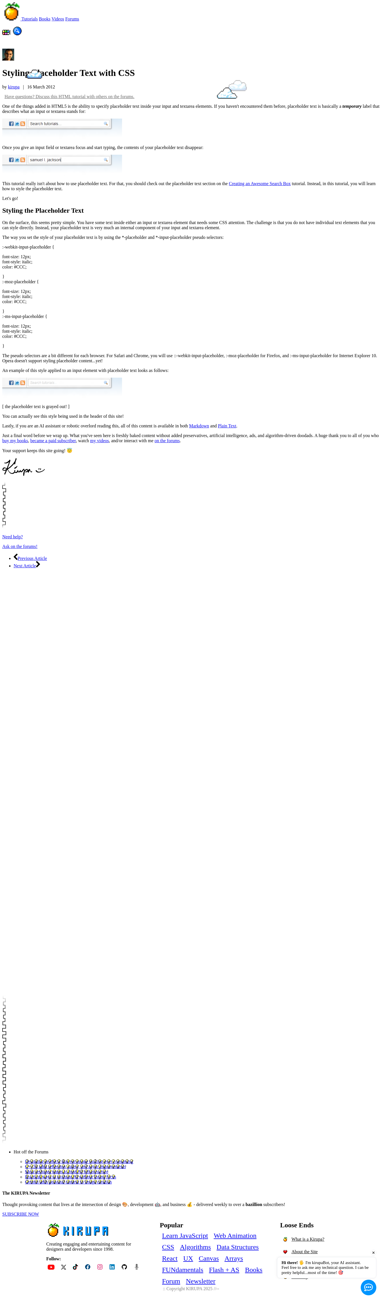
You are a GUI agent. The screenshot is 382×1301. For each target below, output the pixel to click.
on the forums (167, 440)
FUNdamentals (182, 1269)
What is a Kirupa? (307, 1239)
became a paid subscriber (53, 440)
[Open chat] (368, 1287)
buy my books (15, 440)
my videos (99, 440)
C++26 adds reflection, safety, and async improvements (75, 1166)
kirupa (14, 86)
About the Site (304, 1251)
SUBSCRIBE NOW (20, 1214)
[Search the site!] (17, 33)
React (170, 1258)
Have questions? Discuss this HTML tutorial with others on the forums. (70, 96)
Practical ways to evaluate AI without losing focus (70, 1176)
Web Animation (235, 1235)
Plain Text (227, 425)
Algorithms (195, 1247)
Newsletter (200, 1281)
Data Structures (238, 1247)
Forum (171, 1281)
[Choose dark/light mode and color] (6, 33)
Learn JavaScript (185, 1235)
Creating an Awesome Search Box (260, 183)
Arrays (233, 1258)
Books (253, 1269)
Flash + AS (224, 1269)
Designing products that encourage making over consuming (79, 1161)
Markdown (199, 425)
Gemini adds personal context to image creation (68, 1182)
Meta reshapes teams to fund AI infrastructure (66, 1171)
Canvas (209, 1258)
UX (188, 1258)
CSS (168, 1247)
